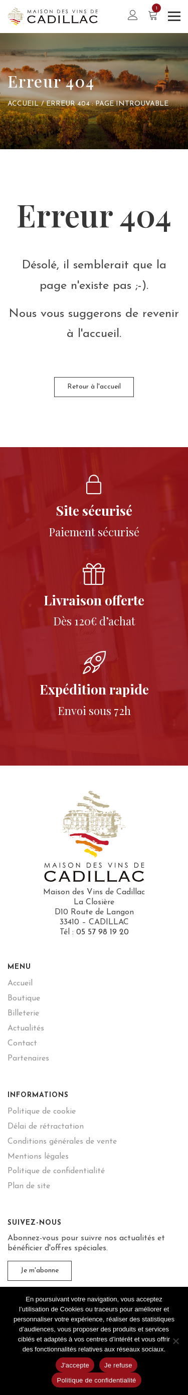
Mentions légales (38, 1157)
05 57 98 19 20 (102, 932)
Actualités (26, 1028)
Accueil (23, 104)
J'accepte (75, 1365)
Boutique (24, 998)
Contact (22, 1043)
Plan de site (29, 1186)
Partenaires (28, 1059)
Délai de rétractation (46, 1127)
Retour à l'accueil (94, 387)
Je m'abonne (40, 1270)
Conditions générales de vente (62, 1142)
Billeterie (23, 1013)
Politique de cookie (42, 1112)
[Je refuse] (175, 1341)
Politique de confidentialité (56, 1171)
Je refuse (118, 1365)
